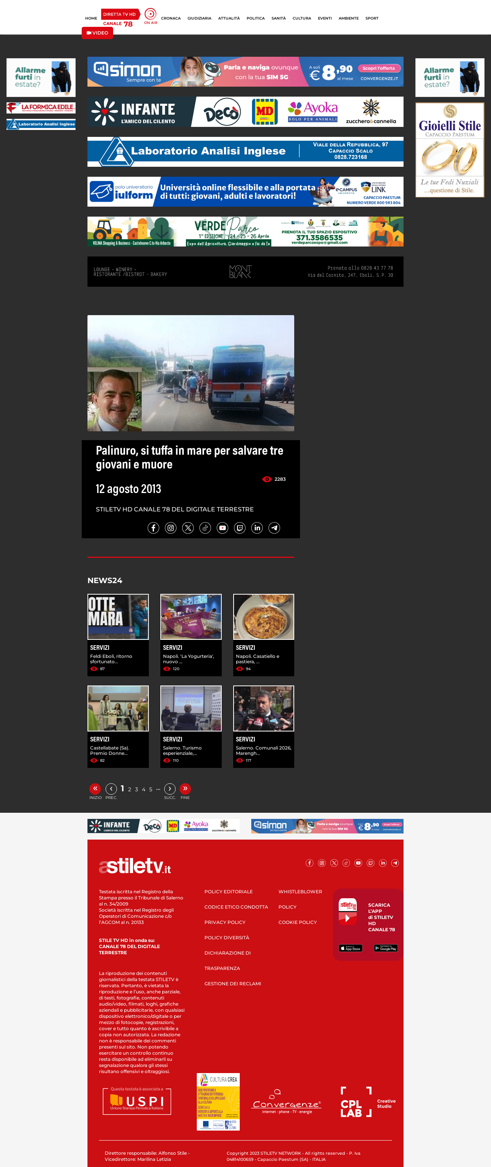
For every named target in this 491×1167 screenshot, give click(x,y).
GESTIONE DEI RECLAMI (232, 983)
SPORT (372, 18)
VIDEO (97, 33)
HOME (91, 18)
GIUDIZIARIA (199, 18)
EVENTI (325, 18)
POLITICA (256, 18)
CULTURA (302, 18)
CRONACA (171, 18)
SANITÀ (279, 18)
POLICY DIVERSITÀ (226, 937)
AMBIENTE (349, 18)
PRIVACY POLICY (225, 922)
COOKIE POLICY (297, 922)
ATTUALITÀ (229, 18)
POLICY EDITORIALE (228, 891)
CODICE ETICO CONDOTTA (236, 907)
